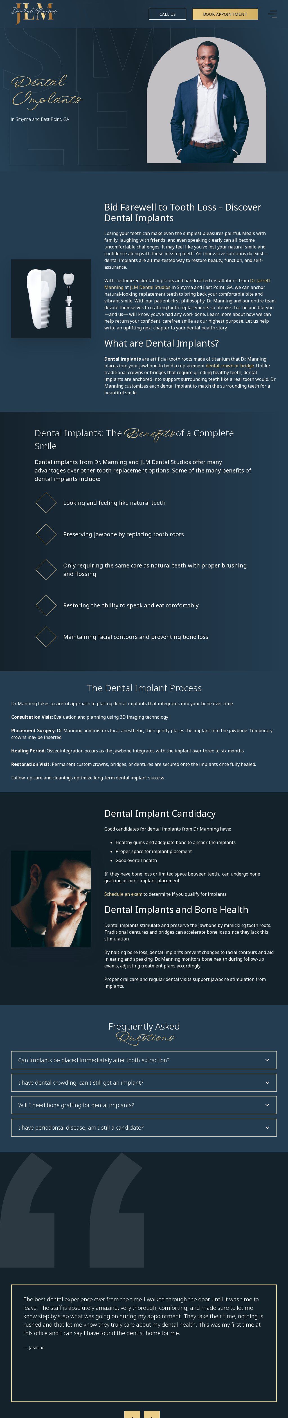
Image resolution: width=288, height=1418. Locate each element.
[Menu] (272, 14)
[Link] (34, 14)
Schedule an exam (123, 894)
